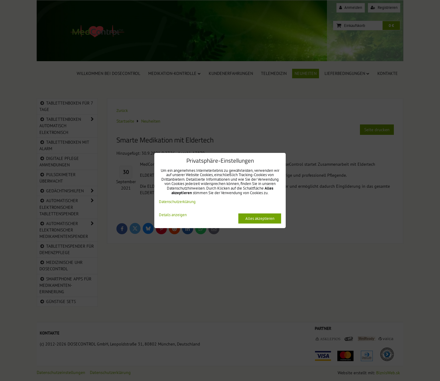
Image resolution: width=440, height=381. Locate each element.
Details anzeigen (173, 215)
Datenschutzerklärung (177, 201)
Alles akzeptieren (259, 218)
